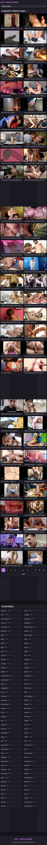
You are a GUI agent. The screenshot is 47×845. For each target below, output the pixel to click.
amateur (6, 610)
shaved (28, 712)
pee (27, 679)
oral (27, 655)
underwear (29, 761)
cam (4, 651)
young (28, 798)
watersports (30, 777)
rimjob (28, 704)
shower (28, 720)
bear (4, 647)
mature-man (30, 635)
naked (28, 643)
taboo (28, 732)
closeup (5, 663)
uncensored (29, 753)
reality (28, 700)
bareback (6, 631)
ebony (4, 692)
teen (27, 741)
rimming (28, 708)
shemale (28, 716)
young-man (29, 802)
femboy (5, 724)
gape (4, 736)
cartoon (5, 655)
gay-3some (6, 745)
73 (39, 570)
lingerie (28, 614)
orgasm (28, 659)
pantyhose (29, 675)
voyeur (28, 773)
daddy (4, 671)
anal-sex (5, 622)
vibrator (28, 765)
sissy (27, 724)
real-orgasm (30, 696)
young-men (29, 806)
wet (27, 785)
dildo (4, 684)
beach (4, 643)
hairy (4, 753)
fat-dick (5, 716)
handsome (6, 761)
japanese (5, 781)
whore (28, 789)
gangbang (6, 732)
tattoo (28, 736)
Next (23, 574)
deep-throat (7, 675)
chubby (5, 659)
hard (4, 765)
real (27, 692)
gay (4, 741)
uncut (28, 757)
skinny (28, 728)
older (27, 651)
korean (5, 806)
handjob (5, 757)
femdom (5, 728)
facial (5, 712)
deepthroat (6, 679)
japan (5, 777)
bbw (4, 635)
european (5, 700)
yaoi (27, 793)
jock (4, 793)
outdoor (29, 667)
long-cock (29, 618)
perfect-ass (29, 688)
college (5, 667)
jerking (5, 785)
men (27, 639)
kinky (4, 798)
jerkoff (5, 789)
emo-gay (5, 696)
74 (43, 570)
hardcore (6, 769)
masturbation (30, 627)
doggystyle (6, 688)
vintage (28, 769)
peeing (28, 684)
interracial (6, 773)
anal (4, 614)
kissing (5, 802)
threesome (30, 745)
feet (4, 720)
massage (28, 622)
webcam (28, 781)
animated (6, 627)
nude (27, 647)
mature (28, 631)
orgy (27, 663)
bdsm (5, 639)
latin (27, 610)
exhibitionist (6, 704)
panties (28, 671)
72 (35, 570)
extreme (5, 708)
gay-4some (6, 749)
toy (27, 749)
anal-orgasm (7, 618)
